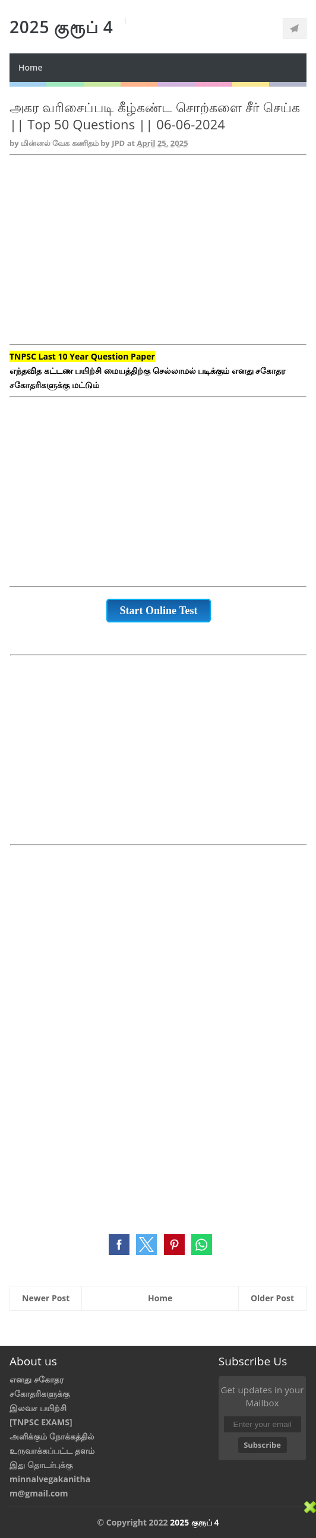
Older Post (272, 1298)
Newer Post (45, 1298)
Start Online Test (158, 611)
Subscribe (262, 1445)
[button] (119, 1244)
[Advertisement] (158, 257)
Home (30, 67)
